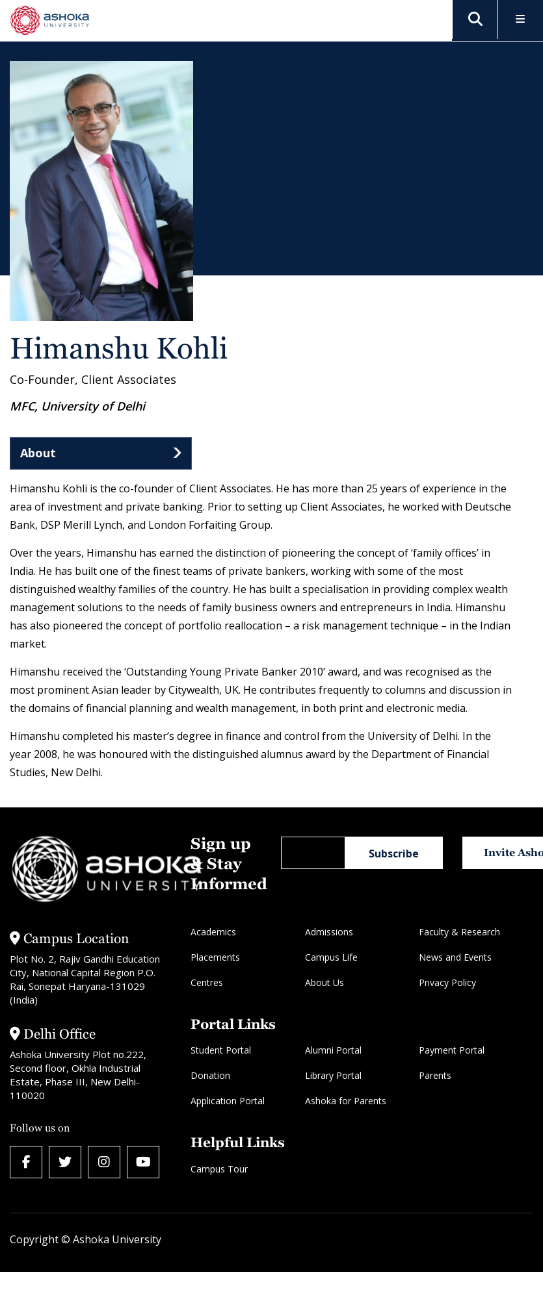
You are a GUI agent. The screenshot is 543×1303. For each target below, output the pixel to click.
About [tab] (38, 453)
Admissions (329, 932)
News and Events (455, 957)
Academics (213, 932)
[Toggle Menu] (520, 20)
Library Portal (333, 1075)
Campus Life (331, 957)
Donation (210, 1075)
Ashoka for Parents (345, 1100)
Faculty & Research (459, 932)
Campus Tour (219, 1169)
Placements (215, 957)
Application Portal (228, 1100)
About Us (324, 982)
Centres (207, 982)
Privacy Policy (447, 982)
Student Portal (221, 1050)
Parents (435, 1075)
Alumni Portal (333, 1050)
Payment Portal (451, 1050)
